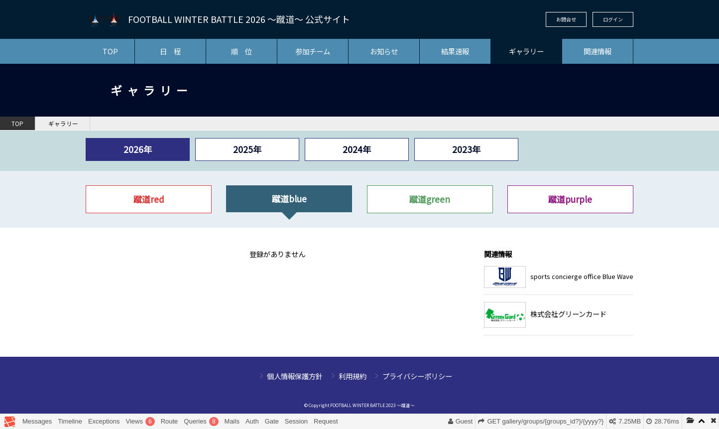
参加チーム (312, 51)
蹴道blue (289, 198)
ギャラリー (526, 51)
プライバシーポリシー (417, 376)
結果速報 (455, 51)
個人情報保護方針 (295, 376)
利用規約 (352, 376)
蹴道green (429, 199)
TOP (110, 51)
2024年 (357, 149)
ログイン (613, 19)
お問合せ (566, 19)
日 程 (170, 51)
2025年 (247, 149)
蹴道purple (570, 199)
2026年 (137, 149)
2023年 (466, 149)
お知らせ (384, 51)
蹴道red (148, 199)
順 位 (241, 51)
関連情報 (597, 51)
